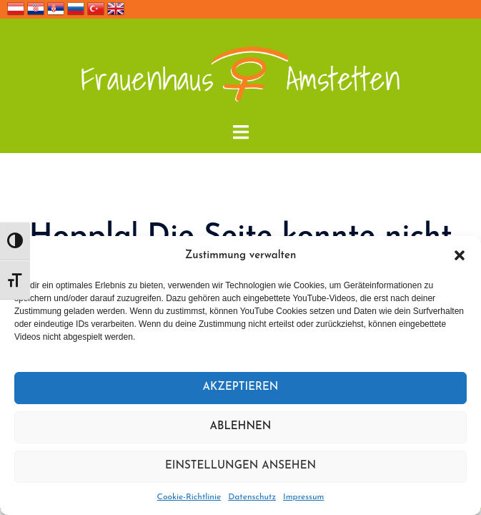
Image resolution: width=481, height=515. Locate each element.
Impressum (303, 497)
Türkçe (95, 8)
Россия (75, 8)
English (115, 8)
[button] (459, 255)
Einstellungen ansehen (240, 466)
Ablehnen (241, 426)
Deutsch (15, 8)
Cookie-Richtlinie (189, 497)
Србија (55, 8)
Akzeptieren (241, 387)
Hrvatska (35, 8)
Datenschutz (252, 497)
